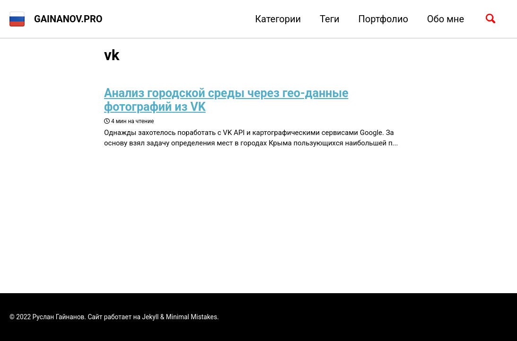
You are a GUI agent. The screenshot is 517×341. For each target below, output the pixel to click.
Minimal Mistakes (191, 317)
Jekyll (150, 317)
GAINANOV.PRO (68, 19)
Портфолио (383, 19)
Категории (278, 19)
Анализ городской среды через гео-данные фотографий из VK (226, 100)
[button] (17, 19)
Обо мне (445, 19)
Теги (330, 19)
